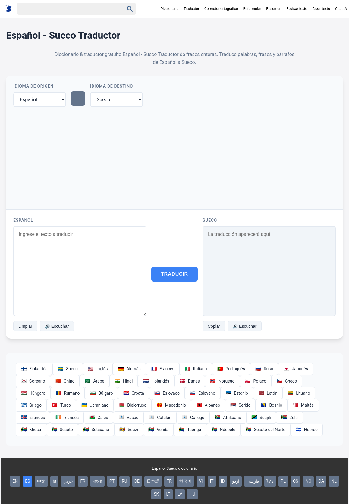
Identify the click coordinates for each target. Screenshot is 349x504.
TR (169, 481)
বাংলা (97, 481)
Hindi (124, 381)
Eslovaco (167, 393)
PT (112, 481)
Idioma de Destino (111, 86)
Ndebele (223, 429)
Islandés (33, 417)
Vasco (128, 417)
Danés (190, 381)
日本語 (153, 481)
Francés (162, 368)
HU (192, 494)
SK (156, 494)
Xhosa (31, 429)
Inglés (98, 368)
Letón (267, 393)
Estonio (236, 393)
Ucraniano (94, 405)
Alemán (129, 368)
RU (124, 481)
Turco (61, 405)
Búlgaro (101, 393)
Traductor (191, 9)
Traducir (174, 274)
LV (180, 494)
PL (283, 481)
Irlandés (67, 417)
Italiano (195, 368)
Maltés (302, 405)
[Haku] (65, 8)
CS (295, 481)
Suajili (261, 417)
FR (82, 481)
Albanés (208, 405)
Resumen (273, 9)
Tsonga (190, 429)
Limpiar (25, 326)
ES (27, 481)
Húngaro (33, 393)
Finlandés (34, 368)
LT (168, 494)
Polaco (255, 381)
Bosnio (271, 405)
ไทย (270, 481)
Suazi (128, 429)
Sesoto (62, 429)
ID (223, 481)
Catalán (160, 417)
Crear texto (321, 9)
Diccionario (169, 9)
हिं (54, 481)
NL (334, 481)
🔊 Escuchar (57, 326)
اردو (235, 481)
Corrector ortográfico (221, 9)
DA (321, 481)
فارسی (253, 481)
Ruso (264, 368)
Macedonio (171, 405)
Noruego (222, 381)
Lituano (299, 393)
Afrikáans (228, 417)
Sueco (210, 220)
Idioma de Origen (33, 86)
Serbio (240, 405)
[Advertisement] (174, 157)
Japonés (295, 368)
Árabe (94, 381)
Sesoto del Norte (265, 429)
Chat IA (341, 9)
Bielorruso (132, 405)
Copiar (214, 326)
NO (308, 481)
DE (137, 481)
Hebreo (307, 429)
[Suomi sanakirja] (10, 8)
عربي (68, 481)
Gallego (193, 417)
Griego (31, 405)
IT (212, 481)
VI (201, 481)
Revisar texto (296, 9)
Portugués (231, 368)
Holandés (156, 381)
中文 (41, 481)
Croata (133, 393)
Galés (98, 417)
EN (15, 481)
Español (23, 220)
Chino (64, 381)
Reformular (252, 9)
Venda (158, 429)
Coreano (33, 381)
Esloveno (202, 393)
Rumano (68, 393)
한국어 (185, 481)
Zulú (289, 417)
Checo (287, 381)
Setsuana (96, 429)
